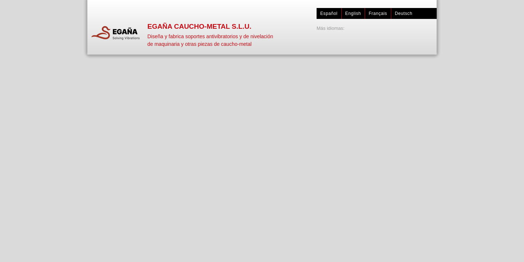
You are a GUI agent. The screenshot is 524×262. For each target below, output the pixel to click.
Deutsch (403, 13)
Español (329, 13)
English (353, 13)
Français (378, 13)
